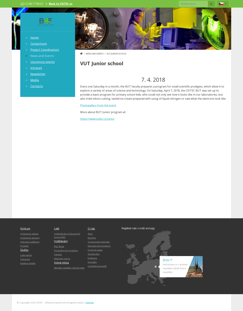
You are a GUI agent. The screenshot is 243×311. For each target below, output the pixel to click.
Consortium (38, 44)
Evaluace (92, 258)
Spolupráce (94, 254)
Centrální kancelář (97, 266)
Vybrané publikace (29, 241)
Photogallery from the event (98, 105)
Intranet (36, 68)
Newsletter (37, 74)
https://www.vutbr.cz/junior (97, 119)
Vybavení (25, 259)
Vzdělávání (61, 241)
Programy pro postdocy (66, 250)
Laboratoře (26, 255)
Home (34, 38)
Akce (90, 233)
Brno (167, 260)
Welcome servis (62, 258)
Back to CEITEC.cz (60, 4)
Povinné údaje (95, 249)
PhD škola (59, 246)
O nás (91, 228)
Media (34, 80)
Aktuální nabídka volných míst (69, 267)
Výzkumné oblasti (29, 233)
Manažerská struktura (99, 245)
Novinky (92, 237)
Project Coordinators (44, 50)
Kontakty (92, 262)
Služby (24, 250)
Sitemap (89, 302)
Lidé (56, 228)
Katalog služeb (27, 263)
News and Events (42, 56)
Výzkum (25, 228)
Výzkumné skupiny (30, 237)
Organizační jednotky (99, 241)
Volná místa (61, 262)
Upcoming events (42, 62)
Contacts (36, 86)
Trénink (58, 254)
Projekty (24, 245)
